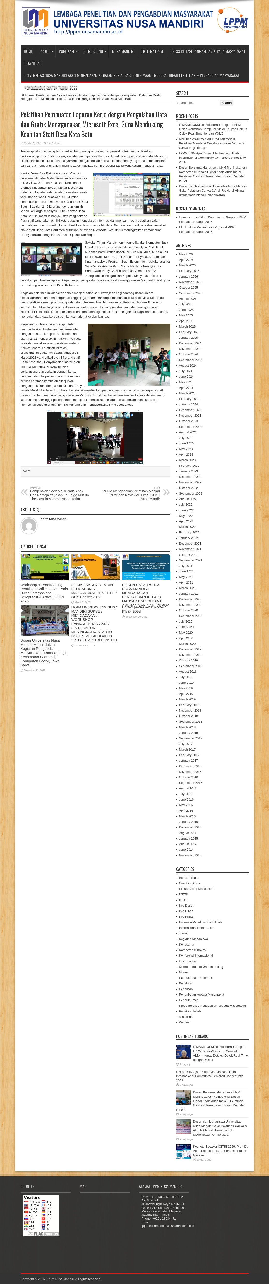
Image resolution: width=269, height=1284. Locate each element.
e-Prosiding (95, 51)
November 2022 (190, 482)
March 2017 (187, 749)
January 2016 (188, 822)
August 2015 (188, 833)
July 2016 (186, 794)
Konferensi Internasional (196, 955)
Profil (46, 51)
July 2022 (186, 504)
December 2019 (190, 649)
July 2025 (186, 304)
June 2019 (186, 682)
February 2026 (189, 271)
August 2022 (188, 499)
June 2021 (186, 571)
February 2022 (189, 532)
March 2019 (187, 699)
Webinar (185, 1022)
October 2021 (188, 554)
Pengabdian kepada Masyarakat (201, 994)
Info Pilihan (187, 916)
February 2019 (189, 705)
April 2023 (186, 454)
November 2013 (190, 855)
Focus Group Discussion (196, 889)
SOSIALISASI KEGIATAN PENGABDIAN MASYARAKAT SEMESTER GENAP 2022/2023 (94, 591)
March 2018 (187, 727)
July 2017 (186, 744)
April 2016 (186, 810)
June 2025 (186, 310)
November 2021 (190, 549)
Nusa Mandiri (123, 51)
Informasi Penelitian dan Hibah (200, 922)
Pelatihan (185, 983)
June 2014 (186, 849)
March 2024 (187, 393)
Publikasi (68, 51)
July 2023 (186, 438)
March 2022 (187, 527)
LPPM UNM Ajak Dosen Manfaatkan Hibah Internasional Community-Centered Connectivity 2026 (212, 157)
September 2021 (190, 560)
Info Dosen (186, 905)
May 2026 (186, 254)
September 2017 (190, 738)
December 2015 (190, 827)
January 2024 (188, 404)
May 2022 (186, 516)
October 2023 (188, 421)
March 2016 (187, 816)
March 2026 (187, 265)
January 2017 (188, 760)
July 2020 (186, 621)
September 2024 (190, 360)
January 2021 (188, 593)
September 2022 (190, 493)
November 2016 (190, 771)
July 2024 (186, 371)
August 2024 (188, 365)
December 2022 (190, 477)
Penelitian (186, 989)
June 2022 (186, 510)
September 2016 (190, 783)
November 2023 (190, 415)
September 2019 (190, 666)
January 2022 (188, 538)
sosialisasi (186, 1017)
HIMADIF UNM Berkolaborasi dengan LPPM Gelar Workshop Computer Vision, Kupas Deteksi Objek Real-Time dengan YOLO (213, 129)
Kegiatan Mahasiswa (193, 939)
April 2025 (186, 321)
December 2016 (190, 766)
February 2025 (189, 332)
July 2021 (186, 566)
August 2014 (188, 844)
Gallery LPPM (152, 51)
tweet (26, 471)
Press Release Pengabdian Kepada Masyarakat (207, 51)
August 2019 (188, 671)
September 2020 (190, 616)
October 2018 (188, 716)
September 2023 (190, 426)
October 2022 (188, 488)
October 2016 (188, 777)
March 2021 (187, 588)
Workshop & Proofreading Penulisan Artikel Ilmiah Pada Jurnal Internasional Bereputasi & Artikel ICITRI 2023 (44, 593)
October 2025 (188, 287)
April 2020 (186, 638)
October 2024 (188, 354)
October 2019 (188, 660)
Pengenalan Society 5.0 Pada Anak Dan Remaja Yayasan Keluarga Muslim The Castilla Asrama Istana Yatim (59, 493)
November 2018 (190, 710)
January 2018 (188, 733)
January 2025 (188, 337)
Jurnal (183, 933)
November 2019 (190, 655)
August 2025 (188, 298)
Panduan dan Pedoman (195, 978)
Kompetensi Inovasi (192, 950)
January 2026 (188, 276)
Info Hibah (186, 911)
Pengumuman (189, 1000)
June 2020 (186, 627)
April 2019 (186, 694)
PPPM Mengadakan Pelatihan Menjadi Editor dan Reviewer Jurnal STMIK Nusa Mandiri (131, 493)
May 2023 (186, 449)
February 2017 (189, 755)
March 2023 (187, 460)
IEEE (182, 900)
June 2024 (186, 376)
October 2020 (188, 610)
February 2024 (189, 399)
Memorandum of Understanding (201, 967)
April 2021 (186, 582)
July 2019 (186, 677)
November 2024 (190, 349)
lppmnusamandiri (191, 217)
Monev (184, 972)
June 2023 (186, 443)
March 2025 (187, 326)
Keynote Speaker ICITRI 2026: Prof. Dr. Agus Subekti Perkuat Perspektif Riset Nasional (220, 1151)
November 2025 (190, 282)
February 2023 (189, 465)
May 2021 (186, 577)
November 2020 (190, 605)
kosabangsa (187, 961)
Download (33, 63)
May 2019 (186, 688)
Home (28, 51)
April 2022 (186, 521)
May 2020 (186, 632)
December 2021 (190, 543)
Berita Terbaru (46, 95)
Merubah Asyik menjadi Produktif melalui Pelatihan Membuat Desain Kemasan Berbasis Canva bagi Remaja (211, 143)
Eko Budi (185, 227)
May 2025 (186, 315)
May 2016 (186, 805)
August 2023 (188, 432)
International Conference (196, 928)
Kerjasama (186, 944)
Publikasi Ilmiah (190, 1011)
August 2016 (188, 788)
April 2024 (186, 388)
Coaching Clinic (190, 883)
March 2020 (187, 644)
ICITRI (183, 894)
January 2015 (188, 838)
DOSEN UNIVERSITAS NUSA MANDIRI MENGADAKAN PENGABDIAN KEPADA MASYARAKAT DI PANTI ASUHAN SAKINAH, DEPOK (145, 595)
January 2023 (188, 471)
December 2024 (190, 343)
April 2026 (186, 260)
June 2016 (186, 799)
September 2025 (190, 293)
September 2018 (190, 721)
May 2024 (186, 382)
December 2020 (190, 599)
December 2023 (190, 410)
